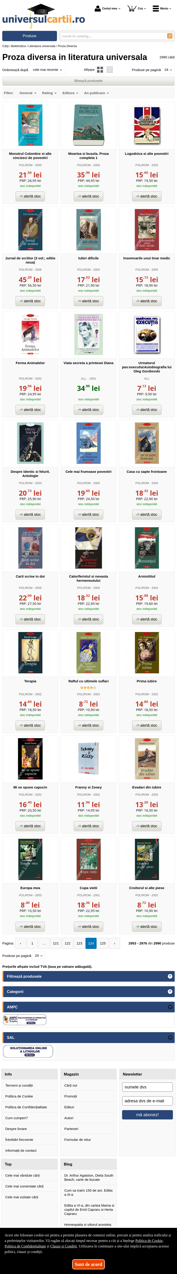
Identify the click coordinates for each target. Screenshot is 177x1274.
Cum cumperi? (16, 1118)
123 (79, 943)
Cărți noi (70, 1085)
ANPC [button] (12, 1007)
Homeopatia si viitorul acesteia (87, 1224)
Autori (68, 1118)
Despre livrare (16, 1129)
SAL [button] (11, 1037)
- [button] (170, 1007)
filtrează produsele (88, 81)
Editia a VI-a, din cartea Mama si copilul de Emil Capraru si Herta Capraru (89, 1209)
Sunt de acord (88, 1264)
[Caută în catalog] (169, 36)
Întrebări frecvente (19, 1140)
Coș (135, 8)
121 (56, 943)
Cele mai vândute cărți (22, 1175)
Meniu (160, 9)
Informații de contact (20, 1150)
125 (103, 943)
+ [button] (170, 976)
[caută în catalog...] (112, 36)
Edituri (69, 1107)
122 (68, 943)
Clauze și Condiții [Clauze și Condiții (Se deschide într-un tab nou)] (63, 1246)
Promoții (70, 1096)
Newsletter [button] (132, 1074)
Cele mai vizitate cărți (21, 1197)
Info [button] (8, 1074)
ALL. (84, 378)
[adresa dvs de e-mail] (147, 1101)
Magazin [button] (71, 1074)
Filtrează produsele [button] (24, 976)
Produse (30, 36)
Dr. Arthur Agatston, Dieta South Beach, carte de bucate (88, 1177)
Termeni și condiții (19, 1085)
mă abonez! (147, 1114)
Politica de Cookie (19, 1096)
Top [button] (8, 1164)
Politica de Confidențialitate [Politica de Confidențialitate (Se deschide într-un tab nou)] (25, 1246)
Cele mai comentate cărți (24, 1186)
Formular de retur (77, 1140)
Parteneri (71, 1129)
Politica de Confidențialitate (26, 1107)
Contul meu (106, 9)
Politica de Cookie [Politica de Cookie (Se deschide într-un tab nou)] (148, 1241)
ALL (146, 378)
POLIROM (25, 165)
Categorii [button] (15, 991)
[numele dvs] (147, 1087)
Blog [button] (68, 1164)
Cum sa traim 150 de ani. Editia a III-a (88, 1192)
